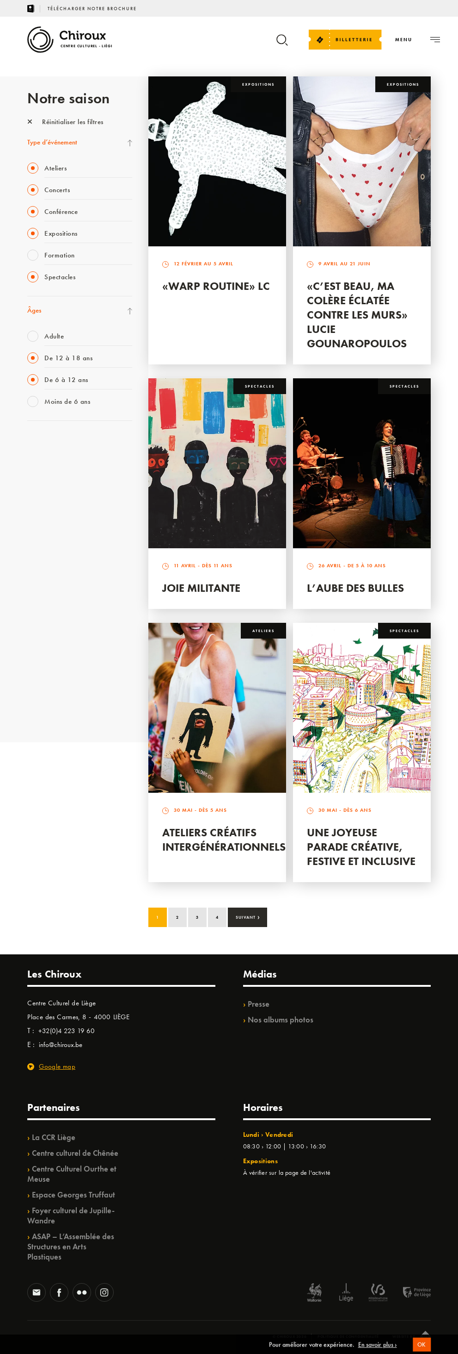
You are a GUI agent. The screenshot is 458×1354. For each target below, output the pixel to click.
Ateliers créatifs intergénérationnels (224, 839)
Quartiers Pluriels (50, 615)
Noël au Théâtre (49, 672)
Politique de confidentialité (348, 1336)
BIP (31, 558)
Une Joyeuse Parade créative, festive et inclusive (361, 846)
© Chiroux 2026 (289, 1336)
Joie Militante (201, 588)
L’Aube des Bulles (355, 588)
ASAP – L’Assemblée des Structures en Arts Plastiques (70, 1246)
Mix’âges (40, 501)
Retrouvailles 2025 (53, 710)
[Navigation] (403, 40)
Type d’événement (52, 142)
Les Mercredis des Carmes (62, 482)
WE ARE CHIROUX (54, 691)
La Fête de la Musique (57, 463)
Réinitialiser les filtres (65, 121)
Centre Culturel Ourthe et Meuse (71, 1174)
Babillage (40, 520)
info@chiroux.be (60, 1044)
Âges (34, 310)
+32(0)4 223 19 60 (66, 1030)
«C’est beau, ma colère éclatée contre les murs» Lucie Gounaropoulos (357, 315)
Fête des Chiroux (50, 444)
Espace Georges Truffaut (73, 1195)
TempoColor (44, 653)
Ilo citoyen (41, 634)
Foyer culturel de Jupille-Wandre (71, 1215)
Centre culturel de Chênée (75, 1153)
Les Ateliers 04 (47, 577)
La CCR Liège (53, 1137)
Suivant (248, 916)
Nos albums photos (280, 1020)
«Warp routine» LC (216, 286)
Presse (258, 1004)
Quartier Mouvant (52, 596)
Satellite (38, 539)
